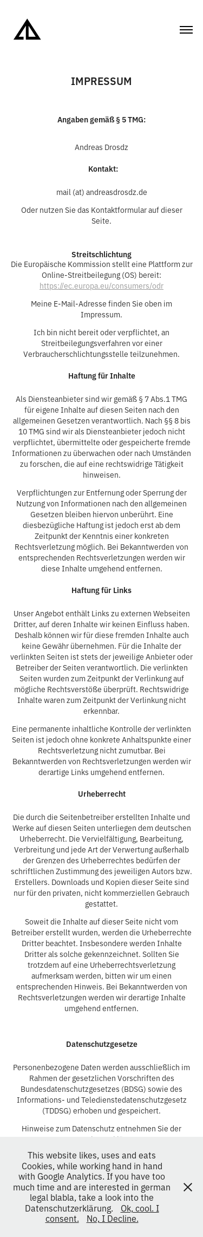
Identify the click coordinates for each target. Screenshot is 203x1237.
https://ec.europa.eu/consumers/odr (101, 285)
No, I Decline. (113, 1218)
